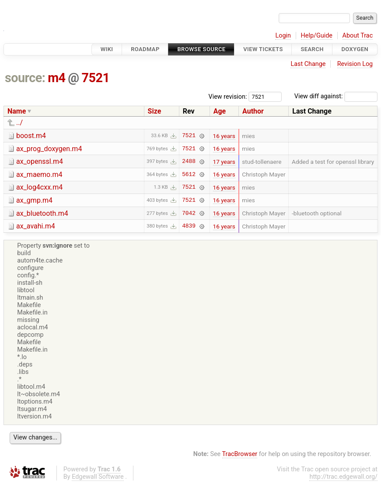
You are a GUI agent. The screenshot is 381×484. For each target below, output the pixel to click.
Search (312, 49)
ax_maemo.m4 (39, 174)
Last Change (307, 64)
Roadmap (145, 49)
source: (25, 77)
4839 (189, 226)
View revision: (228, 96)
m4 (56, 77)
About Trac (358, 35)
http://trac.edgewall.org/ (343, 477)
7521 (95, 77)
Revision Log (355, 64)
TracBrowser (240, 454)
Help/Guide (316, 35)
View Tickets (263, 49)
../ (19, 122)
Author (253, 111)
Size (154, 111)
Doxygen (354, 49)
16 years (224, 135)
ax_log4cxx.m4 (39, 187)
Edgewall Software (98, 477)
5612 (189, 174)
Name (16, 111)
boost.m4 (31, 135)
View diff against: (336, 96)
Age (219, 111)
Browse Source (201, 49)
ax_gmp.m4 (34, 200)
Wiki (107, 49)
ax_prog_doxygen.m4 (49, 149)
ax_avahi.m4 (35, 226)
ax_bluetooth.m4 (42, 213)
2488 (189, 162)
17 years (224, 161)
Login (283, 35)
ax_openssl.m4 (39, 161)
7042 (189, 213)
